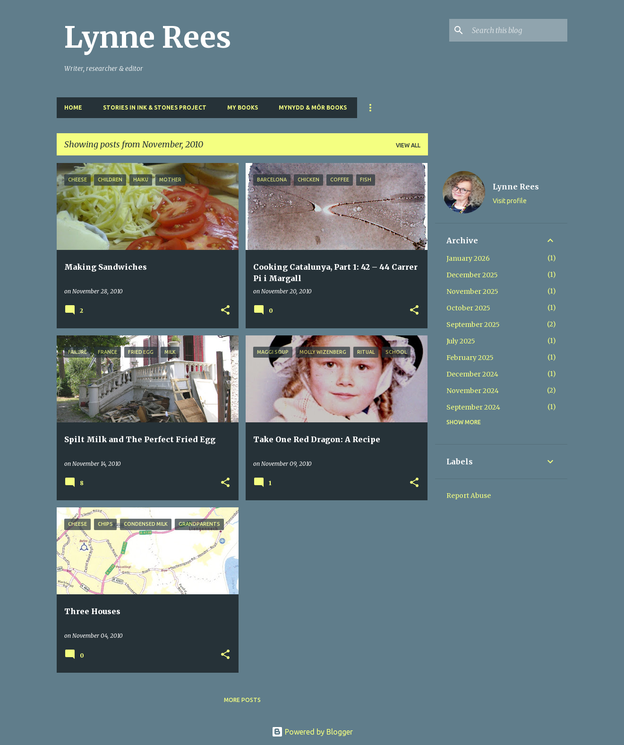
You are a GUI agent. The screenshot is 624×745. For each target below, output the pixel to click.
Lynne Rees (147, 37)
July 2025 (460, 341)
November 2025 (472, 291)
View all (408, 145)
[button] (225, 310)
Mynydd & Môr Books (313, 107)
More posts (242, 700)
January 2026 (468, 258)
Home (73, 107)
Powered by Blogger (312, 732)
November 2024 (472, 390)
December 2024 (472, 374)
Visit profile (510, 201)
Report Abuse (468, 495)
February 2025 (470, 357)
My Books (242, 107)
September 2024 (473, 407)
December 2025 (472, 275)
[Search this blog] (517, 30)
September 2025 (473, 324)
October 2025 (468, 308)
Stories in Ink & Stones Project (154, 107)
